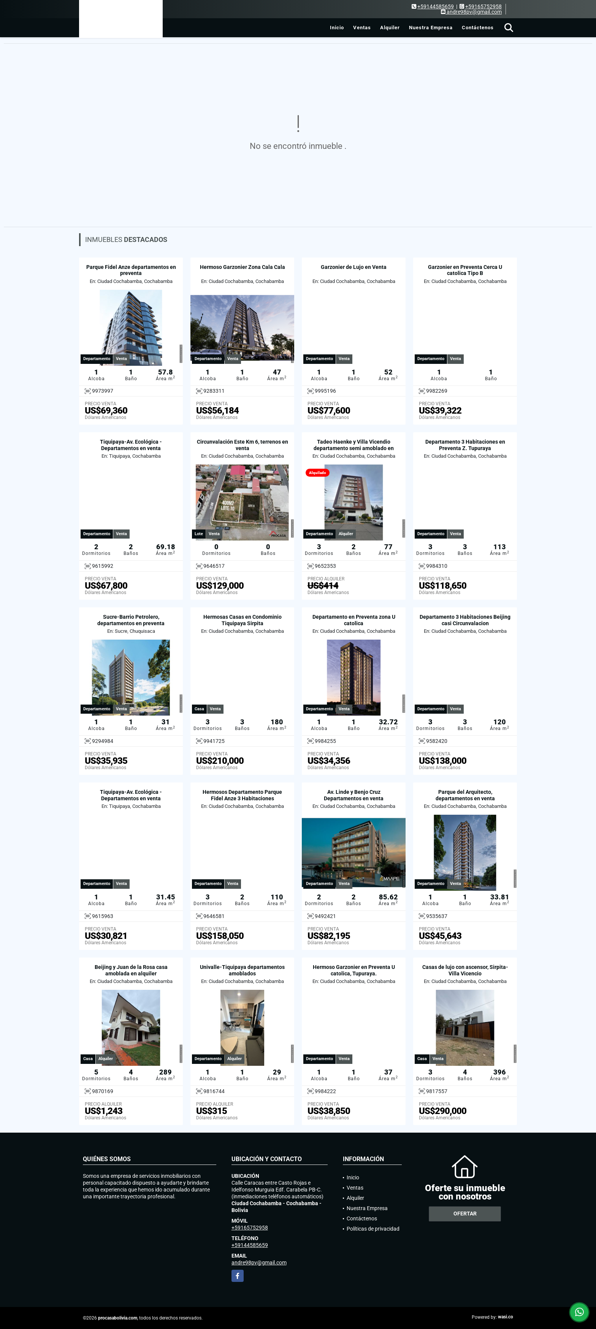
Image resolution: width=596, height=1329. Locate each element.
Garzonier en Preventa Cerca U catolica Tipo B (465, 270)
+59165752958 (483, 6)
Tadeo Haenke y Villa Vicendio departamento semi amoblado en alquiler (354, 448)
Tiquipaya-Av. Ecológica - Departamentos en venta (131, 445)
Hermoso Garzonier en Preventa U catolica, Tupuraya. (354, 970)
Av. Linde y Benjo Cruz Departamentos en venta (354, 795)
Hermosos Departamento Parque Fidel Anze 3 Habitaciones (242, 795)
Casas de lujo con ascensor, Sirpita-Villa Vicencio (465, 970)
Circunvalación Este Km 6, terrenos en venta (242, 445)
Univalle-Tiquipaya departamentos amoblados (242, 970)
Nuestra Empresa (431, 27)
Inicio (337, 27)
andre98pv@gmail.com (259, 1262)
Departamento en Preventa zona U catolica (353, 620)
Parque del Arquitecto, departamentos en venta (465, 795)
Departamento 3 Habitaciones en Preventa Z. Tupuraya (465, 445)
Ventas (362, 27)
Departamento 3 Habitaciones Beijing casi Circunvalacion (465, 620)
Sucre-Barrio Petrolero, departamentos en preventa (131, 620)
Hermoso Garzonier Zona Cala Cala (242, 267)
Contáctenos (478, 27)
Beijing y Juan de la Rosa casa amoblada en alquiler (131, 970)
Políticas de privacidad (373, 1229)
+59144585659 (435, 6)
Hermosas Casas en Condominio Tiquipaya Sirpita (242, 620)
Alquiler (390, 27)
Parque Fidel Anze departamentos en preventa (131, 270)
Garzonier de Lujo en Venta (354, 267)
